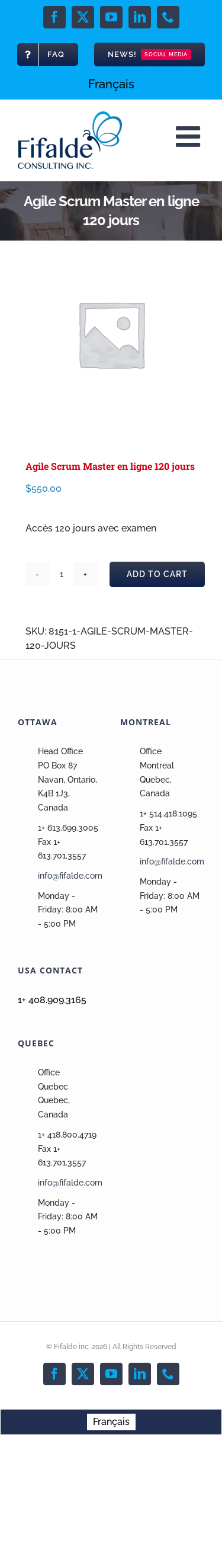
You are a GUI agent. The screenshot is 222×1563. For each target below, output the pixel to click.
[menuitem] (111, 84)
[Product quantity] (61, 574)
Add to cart (157, 574)
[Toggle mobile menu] (190, 136)
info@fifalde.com (70, 875)
